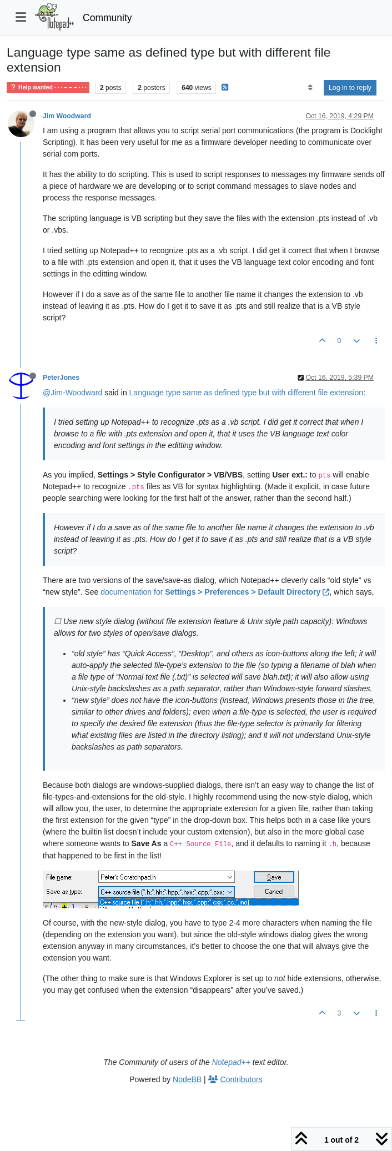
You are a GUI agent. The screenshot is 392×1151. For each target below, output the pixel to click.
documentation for (214, 591)
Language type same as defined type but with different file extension (246, 392)
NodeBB (187, 1079)
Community (107, 17)
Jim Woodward (67, 116)
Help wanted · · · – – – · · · (48, 87)
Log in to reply (350, 88)
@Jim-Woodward (72, 392)
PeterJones (61, 377)
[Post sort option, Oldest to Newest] (310, 88)
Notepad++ (231, 1062)
